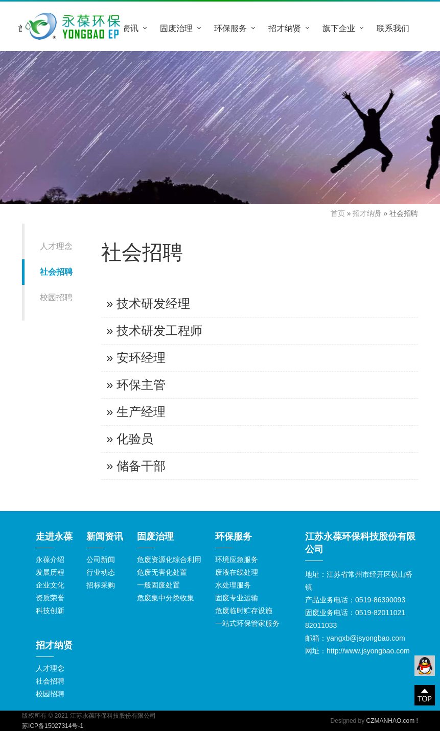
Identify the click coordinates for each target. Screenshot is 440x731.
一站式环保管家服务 (247, 623)
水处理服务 (233, 585)
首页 (338, 213)
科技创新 (50, 610)
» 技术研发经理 (148, 303)
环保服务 (230, 28)
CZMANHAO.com (390, 720)
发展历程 (50, 572)
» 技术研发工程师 (154, 330)
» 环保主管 (136, 385)
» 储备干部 (136, 466)
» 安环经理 (136, 357)
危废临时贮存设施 (243, 610)
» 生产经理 (136, 412)
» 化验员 (129, 439)
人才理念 (56, 246)
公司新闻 (100, 559)
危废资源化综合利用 (169, 559)
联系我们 (393, 28)
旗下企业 (338, 28)
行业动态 (100, 572)
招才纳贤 (284, 28)
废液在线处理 (236, 572)
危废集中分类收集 (165, 598)
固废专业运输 (236, 598)
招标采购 (100, 585)
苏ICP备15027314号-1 (52, 725)
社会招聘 (56, 271)
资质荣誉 (50, 598)
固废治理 (176, 28)
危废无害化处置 (162, 572)
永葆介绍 (50, 559)
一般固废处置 (158, 585)
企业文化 (50, 585)
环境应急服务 (236, 559)
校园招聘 (56, 297)
